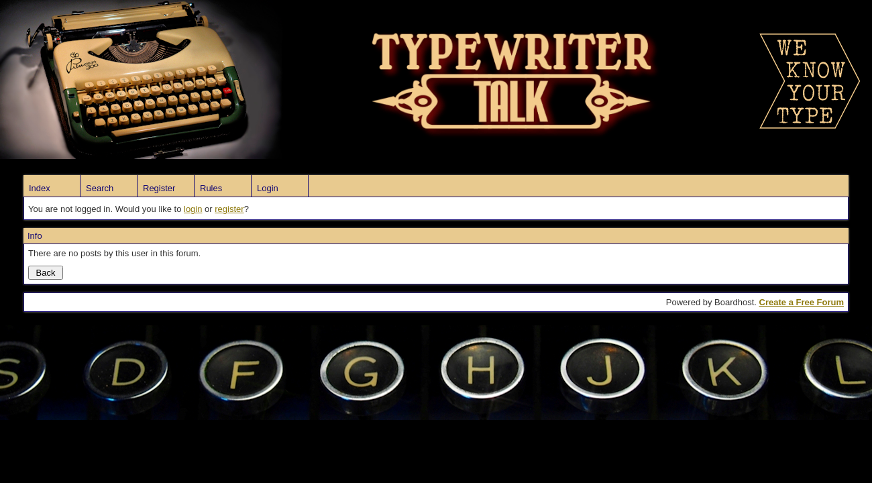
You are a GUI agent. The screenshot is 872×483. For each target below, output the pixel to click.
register (229, 209)
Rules (211, 188)
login (193, 209)
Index (39, 188)
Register (159, 188)
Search (99, 188)
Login (267, 188)
